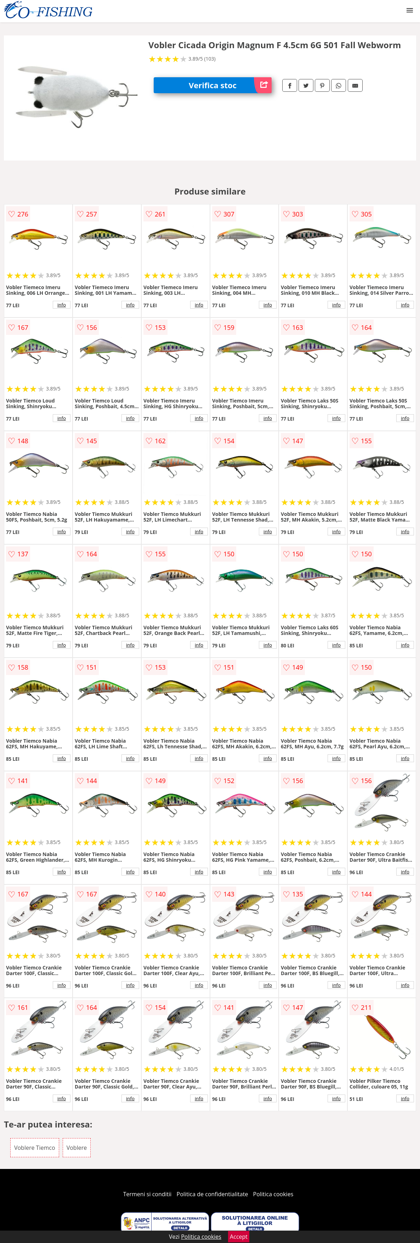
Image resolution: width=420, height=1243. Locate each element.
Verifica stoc (230, 85)
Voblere (77, 1148)
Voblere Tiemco (34, 1148)
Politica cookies (273, 1194)
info (61, 305)
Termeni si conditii (147, 1194)
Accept (239, 1237)
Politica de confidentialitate (212, 1194)
